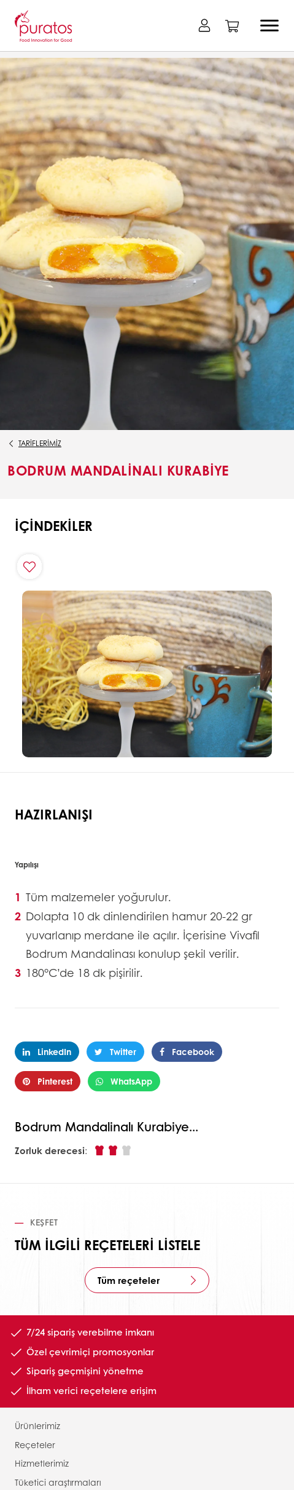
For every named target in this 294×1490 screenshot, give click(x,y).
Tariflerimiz (39, 443)
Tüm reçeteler (129, 1280)
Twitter (115, 1051)
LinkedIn (47, 1051)
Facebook (187, 1051)
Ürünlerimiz (37, 1425)
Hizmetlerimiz (42, 1463)
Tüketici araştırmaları (58, 1482)
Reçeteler (35, 1444)
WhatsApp (124, 1081)
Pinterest (47, 1081)
